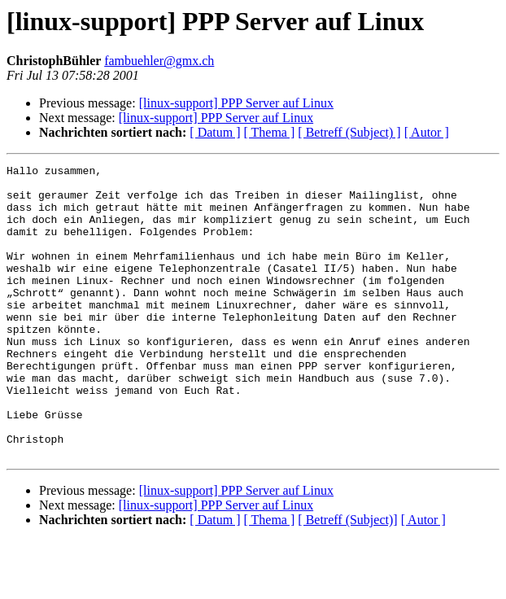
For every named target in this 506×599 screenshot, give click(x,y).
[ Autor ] (426, 132)
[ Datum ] (215, 132)
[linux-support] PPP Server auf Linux (236, 103)
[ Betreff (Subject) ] (349, 132)
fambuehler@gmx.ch (159, 61)
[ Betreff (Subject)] (347, 578)
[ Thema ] (269, 132)
